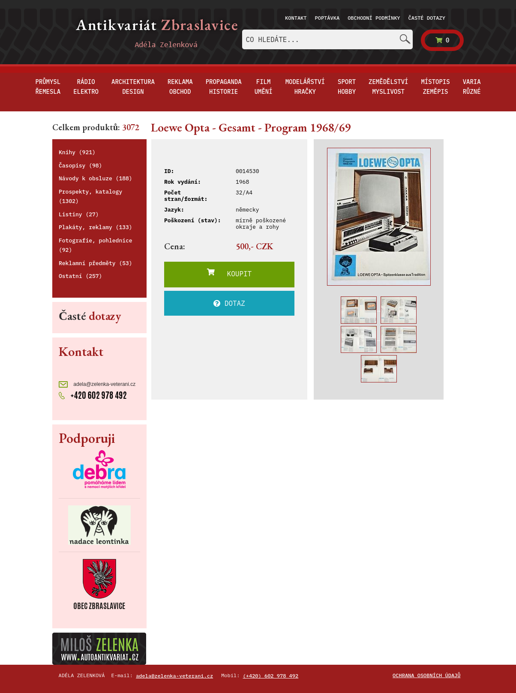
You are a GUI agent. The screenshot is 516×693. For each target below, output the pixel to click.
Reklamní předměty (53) (95, 263)
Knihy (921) (77, 152)
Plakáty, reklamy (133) (95, 227)
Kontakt (295, 18)
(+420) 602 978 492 (271, 675)
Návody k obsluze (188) (95, 178)
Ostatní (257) (80, 276)
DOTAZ (229, 303)
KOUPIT (229, 273)
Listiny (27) (79, 214)
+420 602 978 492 (93, 394)
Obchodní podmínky (374, 18)
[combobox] (327, 39)
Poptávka (327, 18)
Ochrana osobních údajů (426, 675)
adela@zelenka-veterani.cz (97, 384)
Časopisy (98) (80, 165)
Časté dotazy (426, 18)
